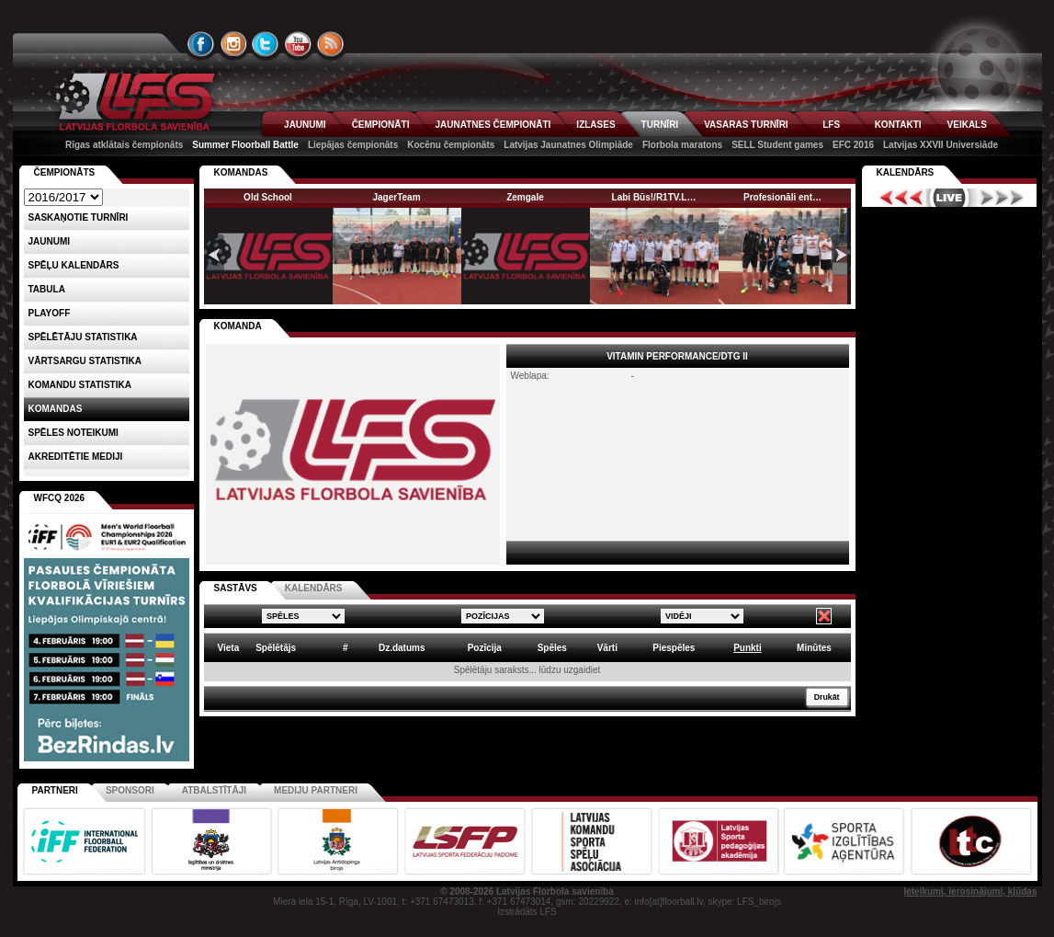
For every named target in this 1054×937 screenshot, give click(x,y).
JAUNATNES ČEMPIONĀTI (492, 125)
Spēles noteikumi (73, 433)
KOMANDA (238, 326)
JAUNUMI (305, 125)
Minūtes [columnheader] (814, 648)
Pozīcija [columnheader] (485, 648)
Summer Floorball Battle (245, 145)
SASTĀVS (235, 588)
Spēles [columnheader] (552, 648)
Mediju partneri (315, 790)
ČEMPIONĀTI (381, 125)
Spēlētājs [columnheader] (275, 648)
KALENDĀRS (314, 588)
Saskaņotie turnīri (78, 217)
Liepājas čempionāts (353, 145)
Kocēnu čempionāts (450, 145)
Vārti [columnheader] (607, 648)
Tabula (46, 289)
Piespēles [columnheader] (673, 648)
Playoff (49, 313)
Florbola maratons (682, 145)
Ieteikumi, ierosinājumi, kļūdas (970, 891)
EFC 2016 (853, 145)
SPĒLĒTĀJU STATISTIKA (83, 337)
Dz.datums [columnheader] (402, 648)
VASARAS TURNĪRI (746, 125)
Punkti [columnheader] (747, 648)
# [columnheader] (345, 648)
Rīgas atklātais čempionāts (124, 145)
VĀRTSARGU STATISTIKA (85, 361)
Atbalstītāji (214, 790)
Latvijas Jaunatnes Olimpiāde (568, 145)
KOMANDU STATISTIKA (79, 385)
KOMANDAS (241, 172)
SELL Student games (777, 145)
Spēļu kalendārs (73, 265)
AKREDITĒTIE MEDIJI (75, 456)
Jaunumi (49, 241)
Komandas (55, 409)
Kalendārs (906, 172)
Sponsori (130, 790)
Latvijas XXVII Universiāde (940, 145)
